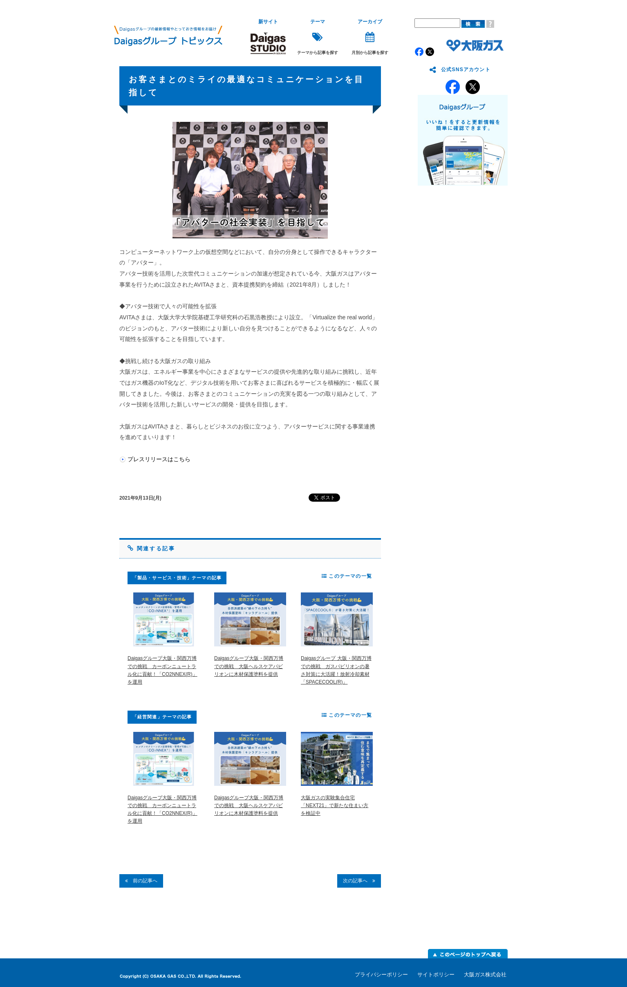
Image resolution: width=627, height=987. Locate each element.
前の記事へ (141, 881)
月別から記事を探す (370, 37)
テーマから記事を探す (317, 37)
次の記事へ (359, 881)
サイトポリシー (436, 974)
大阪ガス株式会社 (485, 974)
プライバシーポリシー (381, 974)
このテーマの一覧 (347, 576)
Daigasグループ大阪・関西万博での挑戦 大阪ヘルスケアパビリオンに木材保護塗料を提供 (248, 666)
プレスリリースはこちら (159, 459)
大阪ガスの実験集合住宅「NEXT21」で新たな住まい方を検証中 (334, 805)
